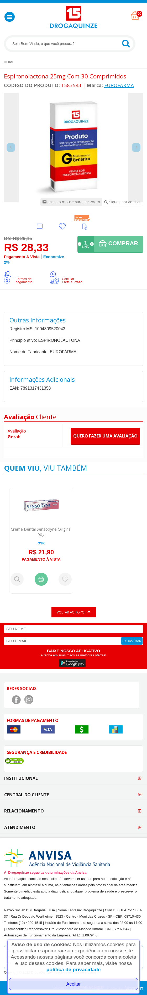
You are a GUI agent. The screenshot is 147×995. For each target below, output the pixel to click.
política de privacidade (73, 969)
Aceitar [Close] (73, 984)
